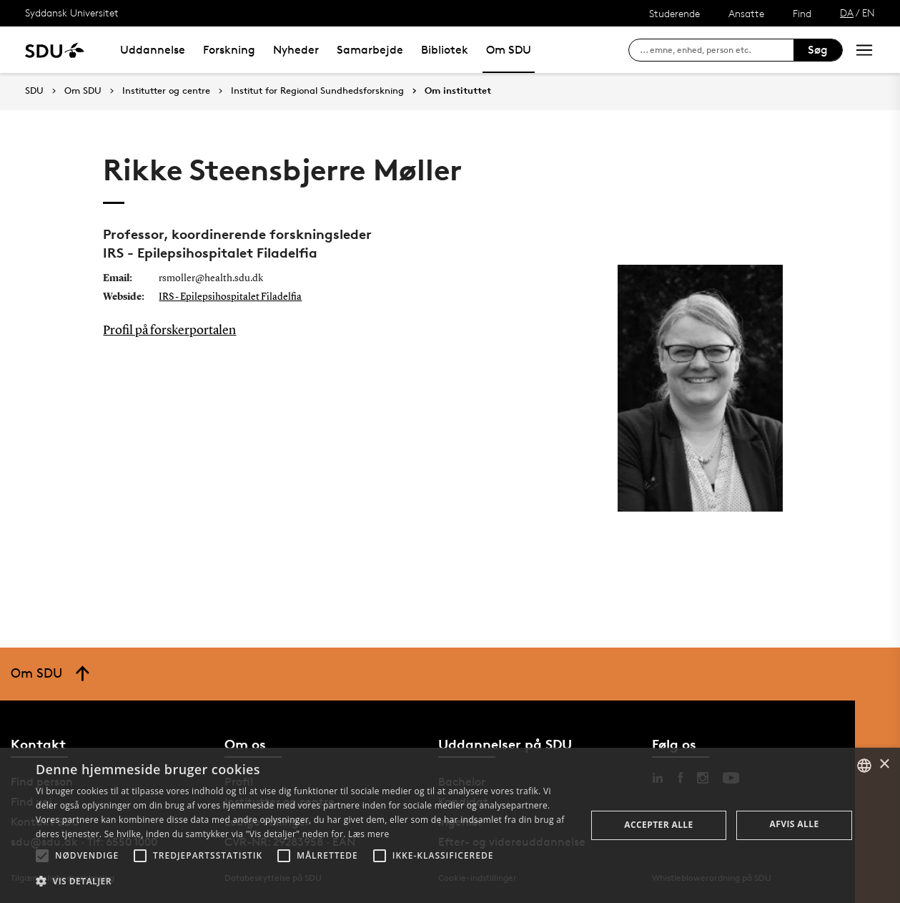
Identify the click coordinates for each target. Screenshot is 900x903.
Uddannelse (152, 50)
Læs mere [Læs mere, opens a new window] (368, 834)
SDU (34, 90)
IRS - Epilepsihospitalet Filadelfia (230, 297)
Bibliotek (444, 50)
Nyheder (296, 50)
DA (847, 12)
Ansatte (746, 13)
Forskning (229, 50)
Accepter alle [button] (658, 825)
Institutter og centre (166, 91)
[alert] (450, 825)
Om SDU (508, 50)
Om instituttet (458, 91)
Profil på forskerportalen (169, 330)
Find (802, 13)
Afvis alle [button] (794, 824)
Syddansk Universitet (72, 12)
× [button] (884, 764)
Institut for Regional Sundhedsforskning (317, 91)
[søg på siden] (716, 50)
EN (868, 12)
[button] (42, 855)
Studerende (674, 13)
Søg (818, 50)
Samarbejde (370, 50)
